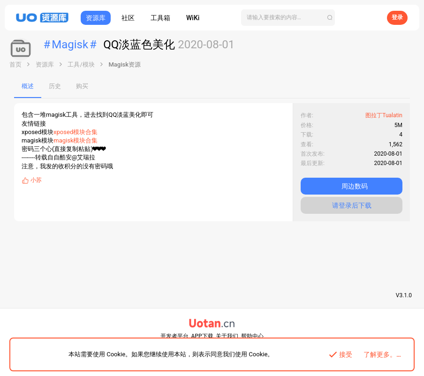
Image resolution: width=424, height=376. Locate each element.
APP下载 (202, 336)
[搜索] (288, 17)
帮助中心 (252, 336)
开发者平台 (174, 336)
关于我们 (227, 336)
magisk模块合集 (75, 140)
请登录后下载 (351, 205)
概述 (28, 86)
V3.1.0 (404, 295)
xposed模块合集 (75, 131)
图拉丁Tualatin (383, 115)
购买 (82, 86)
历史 (55, 86)
